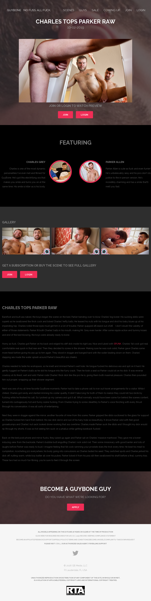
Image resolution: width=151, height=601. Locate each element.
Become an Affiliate (25, 540)
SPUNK (117, 343)
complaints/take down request (120, 540)
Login (141, 10)
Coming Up (112, 10)
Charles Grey (35, 162)
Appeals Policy (60, 540)
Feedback (39, 540)
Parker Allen (115, 162)
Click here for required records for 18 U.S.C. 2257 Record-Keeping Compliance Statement (75, 536)
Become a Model (96, 540)
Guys (83, 10)
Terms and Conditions (78, 540)
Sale (95, 10)
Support (48, 540)
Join (128, 10)
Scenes (68, 10)
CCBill (58, 544)
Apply (75, 507)
